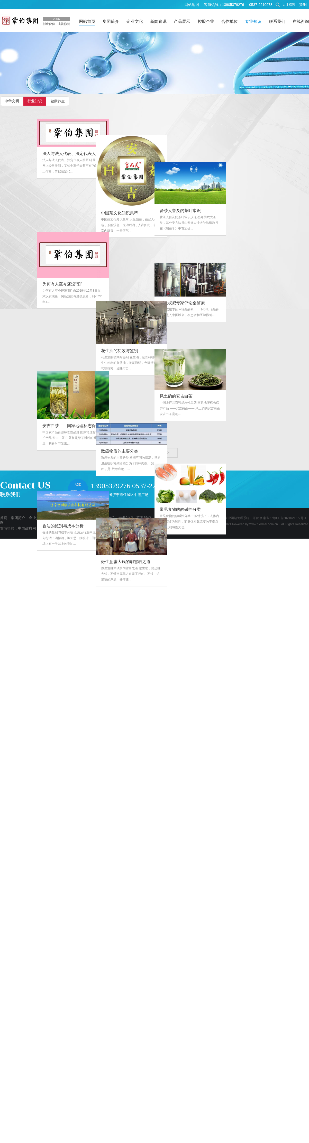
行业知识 (35, 101)
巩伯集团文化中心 (117, 528)
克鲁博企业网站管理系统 (232, 518)
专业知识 (126, 518)
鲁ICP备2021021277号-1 (289, 518)
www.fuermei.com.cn (263, 524)
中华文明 (12, 101)
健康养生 (57, 101)
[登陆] (303, 4)
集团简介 (18, 518)
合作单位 (108, 518)
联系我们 (144, 518)
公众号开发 (146, 528)
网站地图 (192, 5)
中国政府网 (27, 528)
